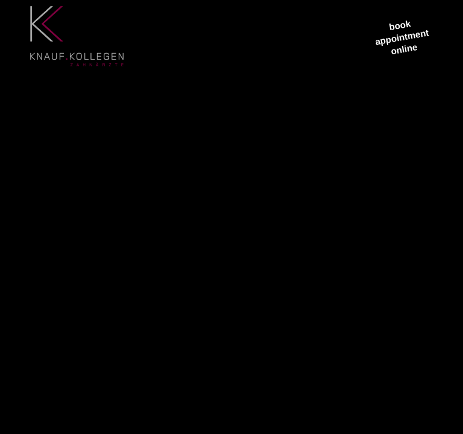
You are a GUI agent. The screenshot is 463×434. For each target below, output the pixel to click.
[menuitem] (155, 36)
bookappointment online (402, 37)
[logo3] (77, 42)
